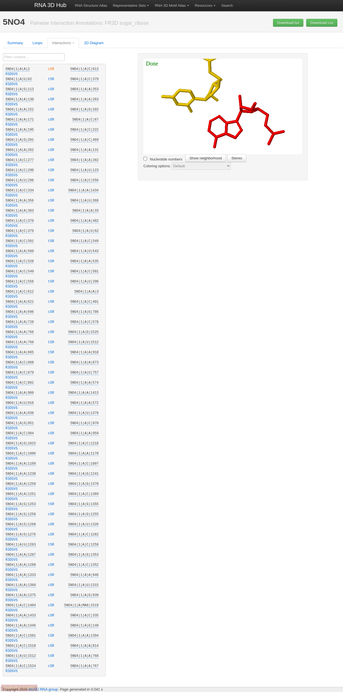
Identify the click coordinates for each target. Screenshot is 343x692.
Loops (37, 43)
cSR (52, 69)
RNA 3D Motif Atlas (170, 5)
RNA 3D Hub (50, 5)
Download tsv (288, 23)
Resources (203, 5)
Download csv (321, 23)
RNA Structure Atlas (91, 5)
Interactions (61, 43)
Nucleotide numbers (162, 159)
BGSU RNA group (43, 689)
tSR (52, 79)
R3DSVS (12, 74)
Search (227, 5)
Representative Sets (129, 5)
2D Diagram (93, 43)
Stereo (236, 158)
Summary (15, 43)
